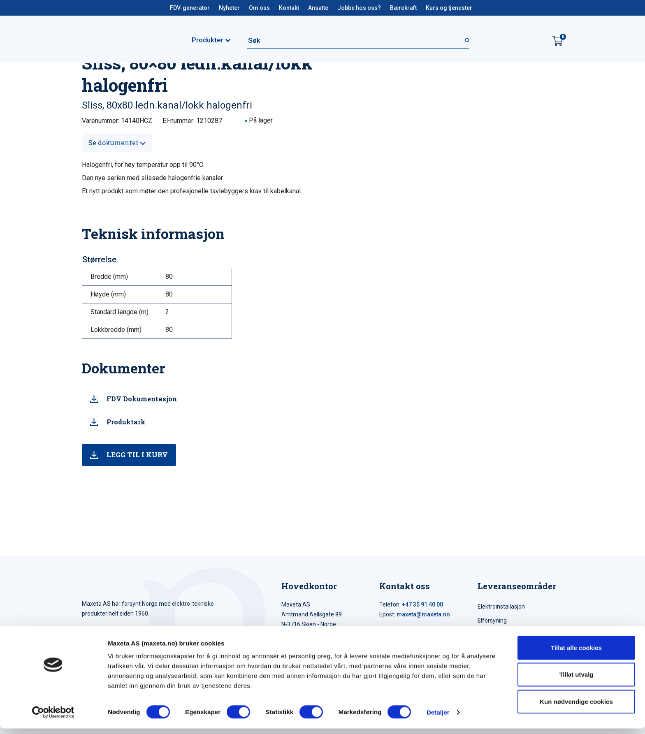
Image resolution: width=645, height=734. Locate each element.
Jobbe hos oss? (359, 8)
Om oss (259, 8)
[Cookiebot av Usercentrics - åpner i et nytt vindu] (53, 718)
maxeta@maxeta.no (423, 614)
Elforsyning (492, 620)
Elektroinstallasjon (501, 606)
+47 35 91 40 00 (422, 604)
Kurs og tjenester (449, 8)
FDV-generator (190, 8)
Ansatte (318, 8)
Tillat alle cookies (576, 653)
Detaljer (438, 717)
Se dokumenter (117, 142)
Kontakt (289, 8)
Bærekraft (403, 8)
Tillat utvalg (576, 680)
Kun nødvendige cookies (576, 707)
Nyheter (229, 8)
